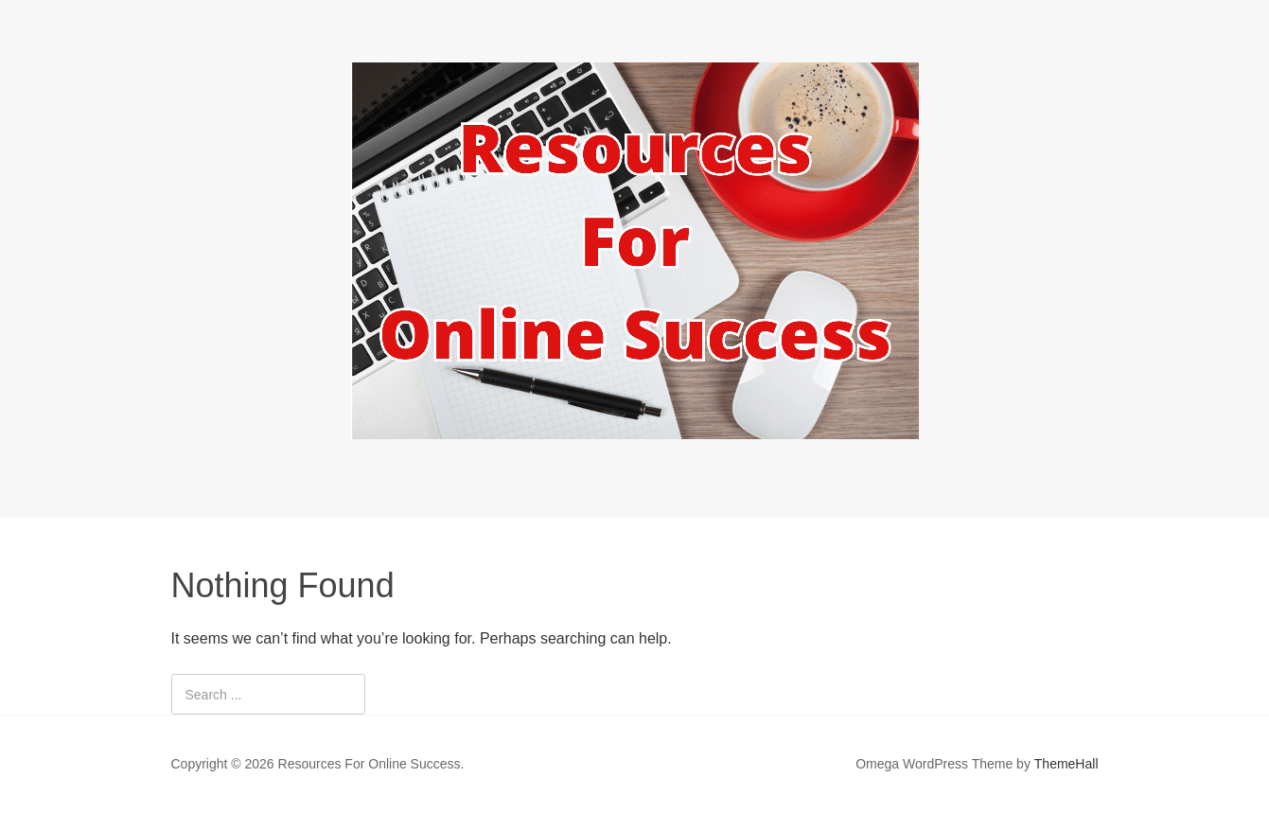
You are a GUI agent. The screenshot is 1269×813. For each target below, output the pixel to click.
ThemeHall (1066, 763)
